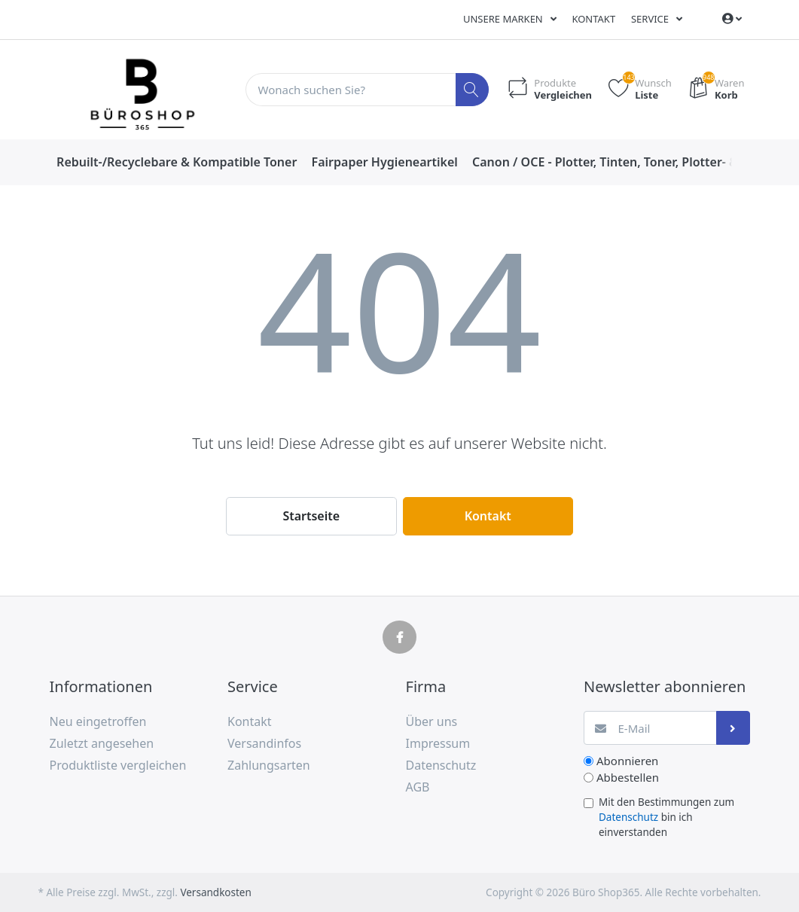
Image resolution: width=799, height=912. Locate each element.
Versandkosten (215, 892)
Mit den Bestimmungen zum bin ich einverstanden (666, 817)
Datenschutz (628, 817)
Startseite (311, 516)
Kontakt (593, 19)
